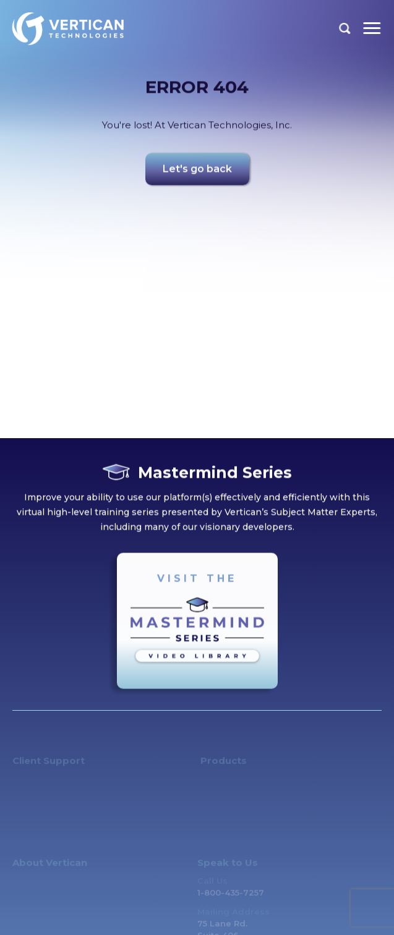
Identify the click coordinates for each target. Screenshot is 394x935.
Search (345, 28)
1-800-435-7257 (230, 897)
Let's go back (197, 171)
